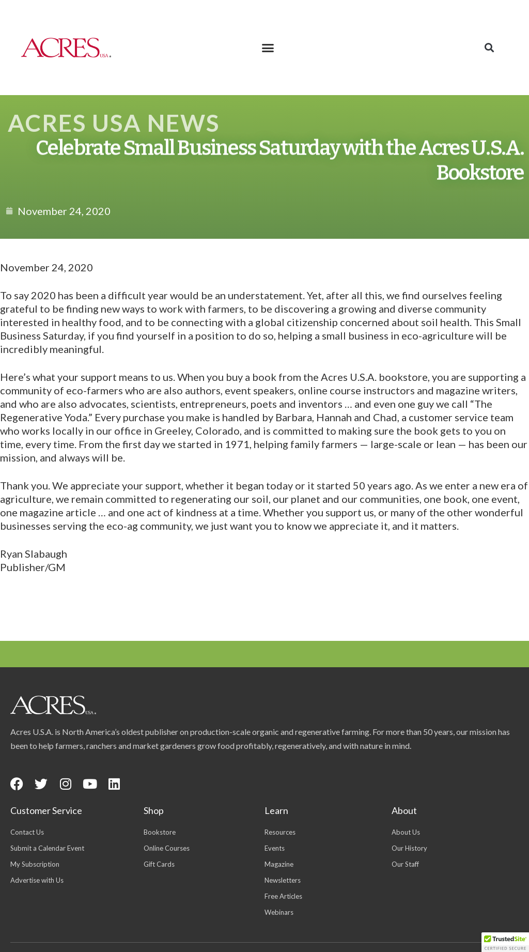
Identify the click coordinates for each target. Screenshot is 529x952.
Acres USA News (114, 123)
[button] (268, 47)
